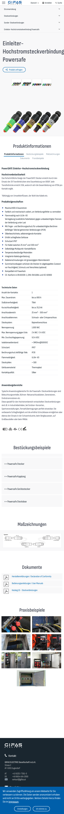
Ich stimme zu (41, 809)
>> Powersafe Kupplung (15, 476)
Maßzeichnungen (53, 154)
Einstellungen (22, 809)
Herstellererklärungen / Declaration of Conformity (31, 576)
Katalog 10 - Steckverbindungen (25, 590)
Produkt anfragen (15, 69)
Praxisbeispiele (38, 158)
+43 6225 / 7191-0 (19, 773)
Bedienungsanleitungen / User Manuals (27, 583)
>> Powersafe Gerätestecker (17, 489)
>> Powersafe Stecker (14, 464)
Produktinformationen (14, 154)
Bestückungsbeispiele (34, 154)
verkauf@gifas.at (19, 779)
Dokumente (25, 158)
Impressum (14, 801)
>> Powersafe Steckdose (15, 501)
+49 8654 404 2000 (20, 776)
